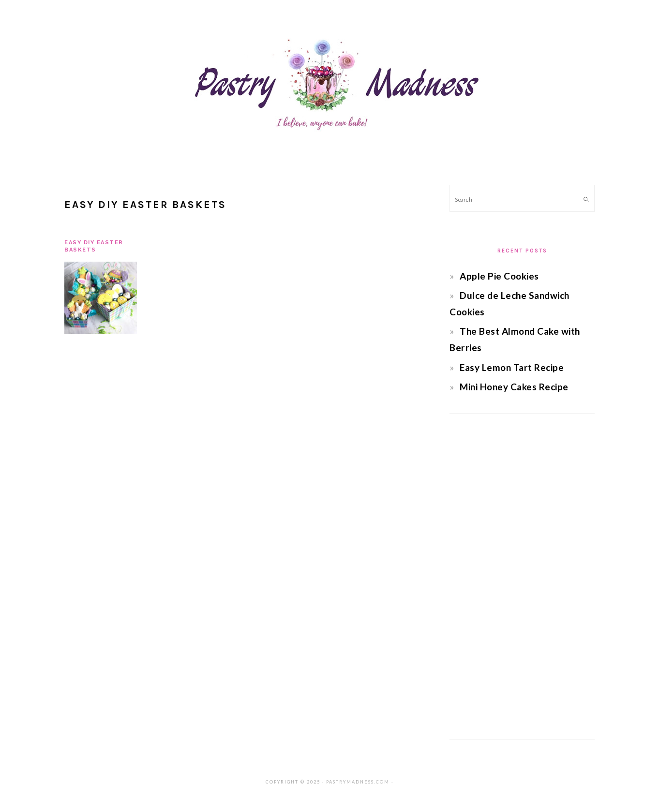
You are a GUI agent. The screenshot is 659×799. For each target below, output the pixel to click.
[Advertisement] (522, 576)
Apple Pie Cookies (499, 275)
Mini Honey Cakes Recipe (514, 386)
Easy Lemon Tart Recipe (512, 367)
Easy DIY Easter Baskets (93, 245)
